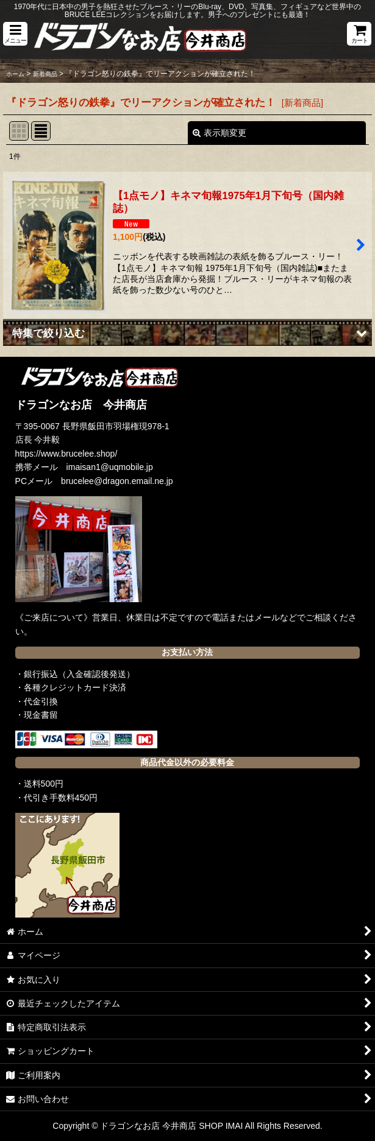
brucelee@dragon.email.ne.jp (117, 481)
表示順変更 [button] (219, 133)
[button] (15, 34)
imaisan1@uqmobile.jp (109, 467)
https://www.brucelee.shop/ (66, 453)
